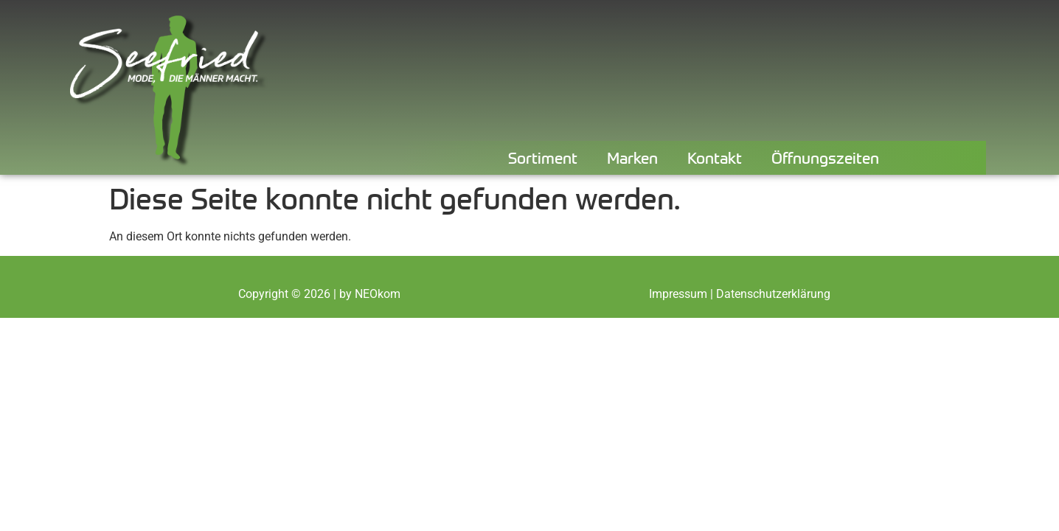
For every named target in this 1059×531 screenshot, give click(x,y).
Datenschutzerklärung (773, 294)
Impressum (678, 294)
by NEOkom (369, 294)
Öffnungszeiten (825, 157)
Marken (632, 157)
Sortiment (542, 157)
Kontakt (714, 157)
